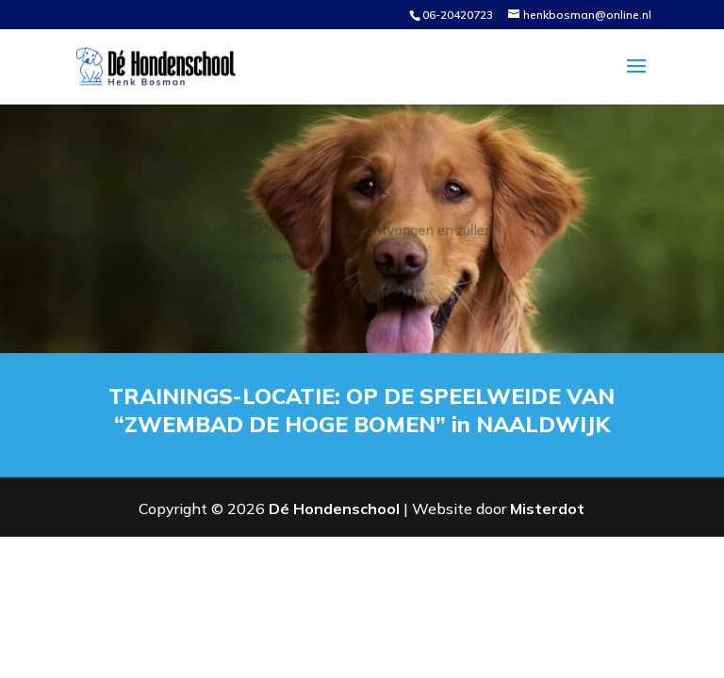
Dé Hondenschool (334, 508)
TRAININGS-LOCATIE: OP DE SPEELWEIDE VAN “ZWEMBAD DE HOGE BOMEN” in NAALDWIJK (362, 409)
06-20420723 (457, 15)
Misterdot (547, 508)
